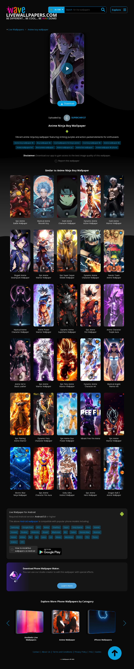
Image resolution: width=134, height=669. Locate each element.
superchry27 (74, 117)
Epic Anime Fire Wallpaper (90, 330)
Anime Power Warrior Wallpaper (43, 330)
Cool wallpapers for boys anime (67, 143)
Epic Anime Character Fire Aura (43, 494)
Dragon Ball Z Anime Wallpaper (114, 494)
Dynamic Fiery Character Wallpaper (43, 439)
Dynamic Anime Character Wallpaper (90, 276)
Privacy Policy (80, 651)
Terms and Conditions (62, 651)
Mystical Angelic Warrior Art (114, 385)
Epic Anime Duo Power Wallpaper (67, 439)
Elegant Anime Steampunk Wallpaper (20, 276)
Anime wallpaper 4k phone (106, 147)
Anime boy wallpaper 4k (24, 143)
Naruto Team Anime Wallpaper (114, 276)
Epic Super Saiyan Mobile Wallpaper (67, 276)
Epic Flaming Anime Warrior (20, 439)
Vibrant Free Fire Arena (90, 438)
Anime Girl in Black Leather (20, 385)
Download (67, 103)
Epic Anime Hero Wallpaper (90, 494)
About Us (46, 651)
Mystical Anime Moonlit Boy (43, 222)
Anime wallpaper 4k (112, 143)
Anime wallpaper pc (65, 147)
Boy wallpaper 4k (44, 143)
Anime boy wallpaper (38, 29)
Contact (36, 651)
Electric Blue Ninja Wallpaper (20, 494)
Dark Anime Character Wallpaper (67, 222)
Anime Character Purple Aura (114, 330)
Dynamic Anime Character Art (90, 385)
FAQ (91, 651)
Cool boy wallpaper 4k (92, 143)
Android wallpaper (29, 521)
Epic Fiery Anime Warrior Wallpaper (67, 385)
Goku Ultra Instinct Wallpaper (67, 494)
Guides (98, 651)
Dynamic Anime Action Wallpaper (90, 222)
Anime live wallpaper (84, 147)
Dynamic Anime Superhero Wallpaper (67, 330)
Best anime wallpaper (45, 147)
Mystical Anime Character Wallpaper (20, 330)
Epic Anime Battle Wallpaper (20, 222)
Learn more (67, 585)
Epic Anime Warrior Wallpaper (43, 276)
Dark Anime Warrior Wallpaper (113, 222)
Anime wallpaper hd (25, 147)
